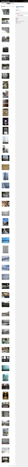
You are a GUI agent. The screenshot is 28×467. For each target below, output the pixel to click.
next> (13, 6)
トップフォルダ (19, 15)
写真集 (8, 3)
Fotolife (2, 3)
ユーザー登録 (12, 1)
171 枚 (17, 9)
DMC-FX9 (18, 10)
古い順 (6, 6)
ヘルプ (21, 1)
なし (17, 19)
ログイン (17, 1)
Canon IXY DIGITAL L (20, 21)
